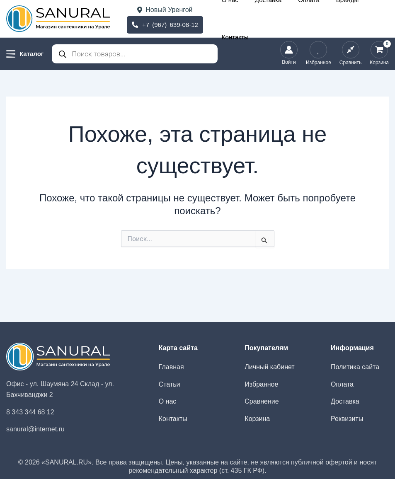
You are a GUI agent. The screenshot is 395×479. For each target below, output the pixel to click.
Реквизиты (347, 418)
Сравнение (262, 401)
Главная (171, 366)
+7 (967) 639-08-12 (165, 23)
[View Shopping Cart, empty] (379, 54)
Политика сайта (355, 366)
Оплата (318, 18)
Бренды (344, 18)
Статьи (169, 384)
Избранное (261, 384)
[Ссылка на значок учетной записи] (289, 54)
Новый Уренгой (164, 10)
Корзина (257, 418)
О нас (264, 18)
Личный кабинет (269, 366)
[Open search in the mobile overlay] (135, 53)
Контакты (373, 18)
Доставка (290, 18)
